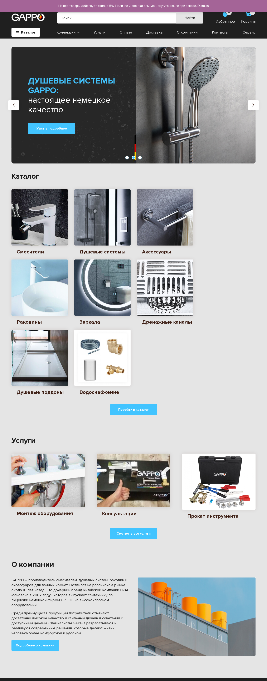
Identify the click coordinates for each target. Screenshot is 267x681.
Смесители (20, 632)
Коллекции (66, 32)
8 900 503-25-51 (235, 646)
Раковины (74, 632)
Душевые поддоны (28, 653)
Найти (189, 18)
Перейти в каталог (133, 339)
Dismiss (203, 6)
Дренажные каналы (83, 646)
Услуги (99, 32)
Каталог (26, 32)
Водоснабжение (25, 646)
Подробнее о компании (35, 575)
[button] (13, 105)
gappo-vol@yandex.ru (237, 638)
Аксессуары (76, 639)
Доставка (154, 32)
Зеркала (18, 639)
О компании (187, 32)
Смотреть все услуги (134, 463)
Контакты (220, 32)
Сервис (249, 32)
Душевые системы (82, 653)
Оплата (126, 32)
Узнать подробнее (52, 128)
